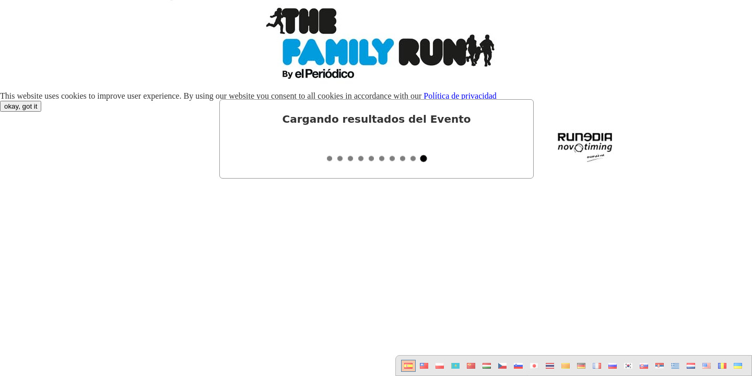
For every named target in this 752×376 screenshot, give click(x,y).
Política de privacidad (460, 95)
